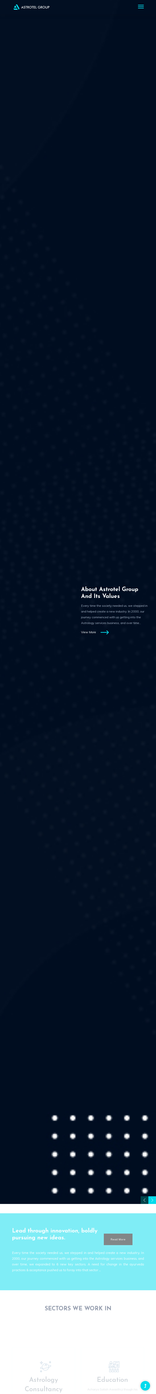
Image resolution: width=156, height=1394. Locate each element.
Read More (118, 1248)
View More (95, 632)
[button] (141, 5)
